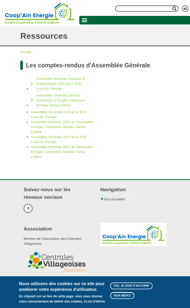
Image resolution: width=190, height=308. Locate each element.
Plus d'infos (94, 303)
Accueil (25, 52)
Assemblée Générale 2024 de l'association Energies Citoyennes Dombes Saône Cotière (61, 100)
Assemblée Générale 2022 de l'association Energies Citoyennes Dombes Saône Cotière (62, 152)
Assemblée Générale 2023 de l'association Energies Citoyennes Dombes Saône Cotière (62, 127)
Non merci (122, 297)
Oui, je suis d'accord (131, 287)
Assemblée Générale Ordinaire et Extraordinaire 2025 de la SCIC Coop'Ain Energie (60, 84)
